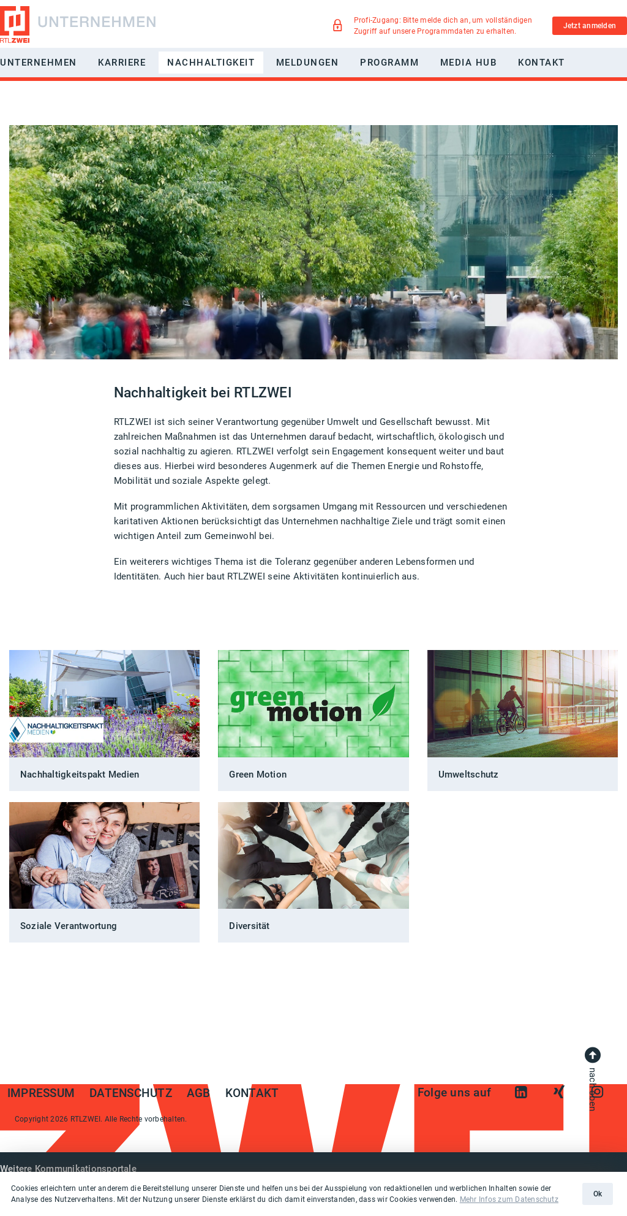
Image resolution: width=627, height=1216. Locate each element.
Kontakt (541, 62)
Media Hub (468, 62)
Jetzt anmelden (589, 25)
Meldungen (307, 62)
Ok (597, 1194)
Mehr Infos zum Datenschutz (509, 1199)
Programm (389, 62)
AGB (199, 1093)
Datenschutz (130, 1093)
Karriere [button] (122, 62)
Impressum (41, 1093)
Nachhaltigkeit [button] (211, 62)
